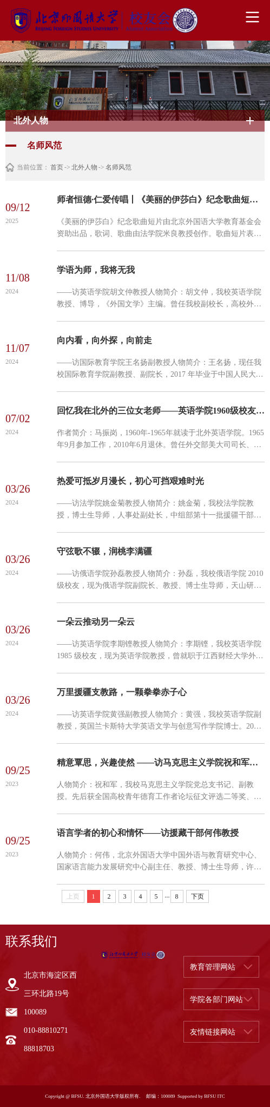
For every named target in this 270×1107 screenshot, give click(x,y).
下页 (197, 896)
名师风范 (118, 167)
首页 (56, 167)
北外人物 (84, 167)
